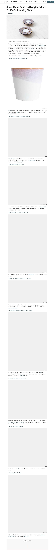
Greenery (10, 110)
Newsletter (50, 1)
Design (21, 1)
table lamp (26, 536)
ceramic (12, 113)
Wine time (22, 375)
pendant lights (43, 206)
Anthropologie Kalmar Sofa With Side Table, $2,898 (20, 310)
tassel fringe (20, 161)
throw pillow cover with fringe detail (16, 422)
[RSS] (45, 1)
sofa (41, 372)
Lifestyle (35, 1)
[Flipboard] (43, 1)
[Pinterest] (42, 1)
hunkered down (41, 45)
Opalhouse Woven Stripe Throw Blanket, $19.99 (19, 116)
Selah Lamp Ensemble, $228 (15, 472)
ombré (12, 534)
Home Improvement (14, 1)
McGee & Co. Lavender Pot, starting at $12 (18, 58)
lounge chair (31, 274)
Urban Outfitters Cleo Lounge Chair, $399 (18, 212)
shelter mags (32, 160)
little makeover (31, 48)
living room (24, 55)
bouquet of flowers (17, 468)
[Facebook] (40, 1)
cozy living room (12, 158)
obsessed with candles (13, 308)
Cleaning (25, 1)
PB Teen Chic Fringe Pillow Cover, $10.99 (18, 378)
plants (17, 112)
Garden (30, 1)
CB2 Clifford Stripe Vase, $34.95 (16, 426)
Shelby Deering (10, 13)
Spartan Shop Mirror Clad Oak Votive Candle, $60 (20, 278)
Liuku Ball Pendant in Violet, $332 (16, 164)
